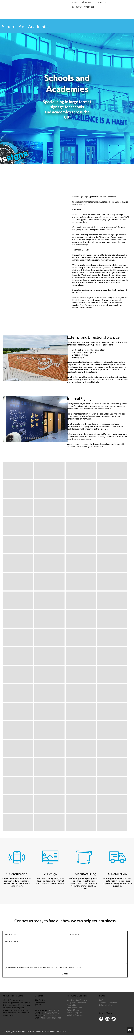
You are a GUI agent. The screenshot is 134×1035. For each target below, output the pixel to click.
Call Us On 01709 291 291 (83, 7)
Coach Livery (73, 1005)
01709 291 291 (54, 1010)
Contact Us (101, 2)
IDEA (63, 1031)
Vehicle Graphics (74, 1012)
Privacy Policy (105, 1005)
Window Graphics (75, 1015)
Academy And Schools (77, 1000)
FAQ (101, 1000)
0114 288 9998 (52, 1012)
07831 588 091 (50, 1015)
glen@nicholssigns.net (51, 1017)
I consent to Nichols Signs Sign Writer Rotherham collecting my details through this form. (44, 967)
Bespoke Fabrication (76, 1002)
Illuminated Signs (74, 1007)
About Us (86, 2)
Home (74, 2)
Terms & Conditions (108, 1002)
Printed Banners (74, 1010)
